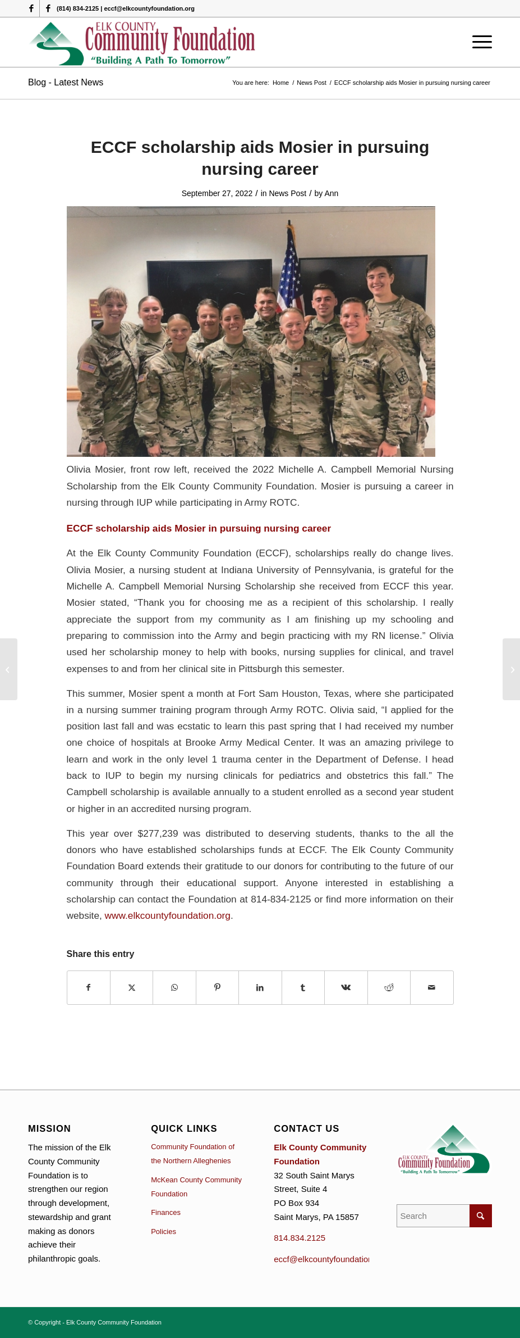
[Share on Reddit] (389, 987)
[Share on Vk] (346, 987)
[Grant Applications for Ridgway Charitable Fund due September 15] (8, 669)
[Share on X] (132, 987)
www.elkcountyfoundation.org (168, 915)
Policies (163, 1231)
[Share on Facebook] (88, 987)
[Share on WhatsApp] (174, 987)
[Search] (444, 1215)
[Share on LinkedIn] (260, 987)
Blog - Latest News (65, 82)
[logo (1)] (142, 42)
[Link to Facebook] (31, 8)
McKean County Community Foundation (196, 1187)
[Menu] (479, 42)
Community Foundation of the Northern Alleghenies (192, 1153)
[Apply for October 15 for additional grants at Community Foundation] (511, 669)
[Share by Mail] (432, 987)
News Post (287, 193)
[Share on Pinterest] (217, 987)
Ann (331, 193)
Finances (166, 1212)
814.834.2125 (299, 1237)
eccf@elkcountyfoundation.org (330, 1259)
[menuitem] (479, 42)
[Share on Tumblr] (303, 987)
